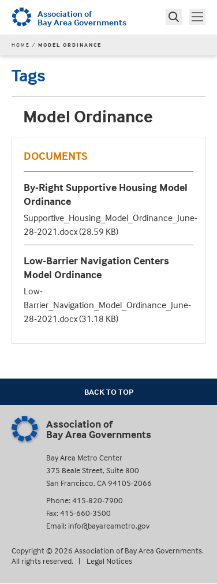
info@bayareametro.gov (108, 525)
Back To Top (108, 391)
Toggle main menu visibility (198, 15)
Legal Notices (109, 561)
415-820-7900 (97, 500)
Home (21, 44)
